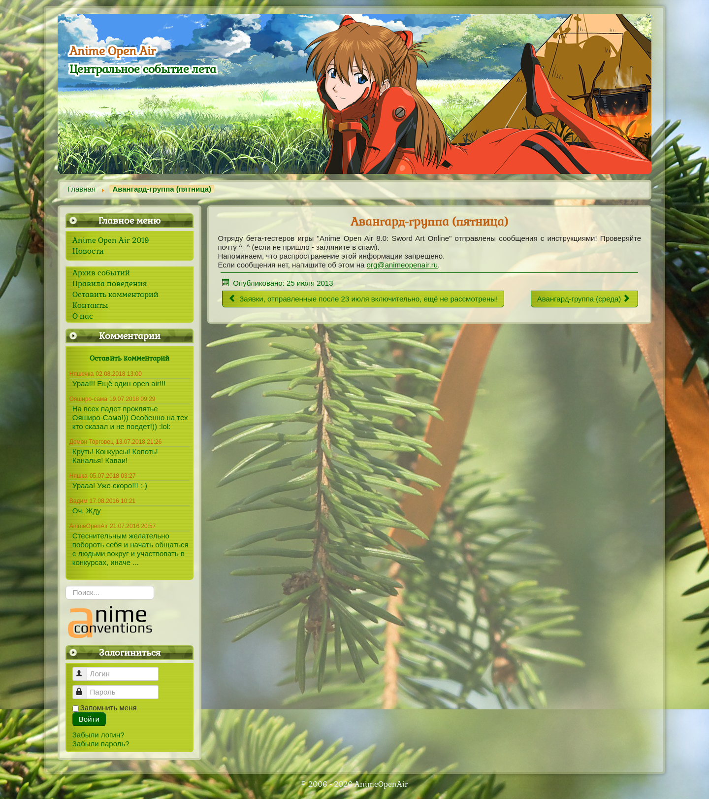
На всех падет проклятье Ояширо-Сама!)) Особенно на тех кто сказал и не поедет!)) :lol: (130, 417)
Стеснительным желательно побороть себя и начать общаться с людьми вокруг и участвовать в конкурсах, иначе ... (130, 549)
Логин (84, 669)
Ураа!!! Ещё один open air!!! (119, 383)
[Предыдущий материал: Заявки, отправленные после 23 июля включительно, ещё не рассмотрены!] (363, 299)
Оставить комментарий (115, 295)
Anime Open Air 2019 (110, 240)
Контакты (90, 305)
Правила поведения (109, 284)
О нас (82, 316)
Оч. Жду (86, 510)
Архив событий (101, 273)
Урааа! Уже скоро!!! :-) (109, 485)
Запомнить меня (108, 707)
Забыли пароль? (100, 743)
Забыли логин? (98, 735)
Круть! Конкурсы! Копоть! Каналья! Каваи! (115, 456)
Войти (89, 719)
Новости (88, 251)
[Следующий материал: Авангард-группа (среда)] (584, 299)
